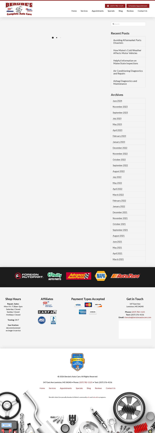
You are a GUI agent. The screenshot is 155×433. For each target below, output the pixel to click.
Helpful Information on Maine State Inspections (125, 62)
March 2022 (118, 194)
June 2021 (117, 241)
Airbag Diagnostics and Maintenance (125, 82)
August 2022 (119, 171)
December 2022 (120, 148)
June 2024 (117, 101)
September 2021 (120, 230)
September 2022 (120, 165)
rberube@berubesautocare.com (137, 317)
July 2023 (117, 118)
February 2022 (119, 200)
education (96, 397)
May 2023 (117, 124)
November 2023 (120, 106)
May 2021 (117, 247)
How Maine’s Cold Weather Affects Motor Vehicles (127, 51)
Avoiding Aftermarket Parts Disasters (127, 41)
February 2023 (119, 136)
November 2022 (120, 153)
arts (88, 397)
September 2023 (120, 112)
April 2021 (117, 253)
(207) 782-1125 (138, 312)
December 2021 (120, 212)
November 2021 (120, 218)
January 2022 (119, 206)
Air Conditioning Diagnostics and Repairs (128, 72)
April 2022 (117, 189)
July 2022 (117, 177)
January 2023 (119, 142)
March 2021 (118, 259)
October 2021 (119, 224)
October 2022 (119, 159)
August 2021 (119, 235)
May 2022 (117, 183)
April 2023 (117, 130)
